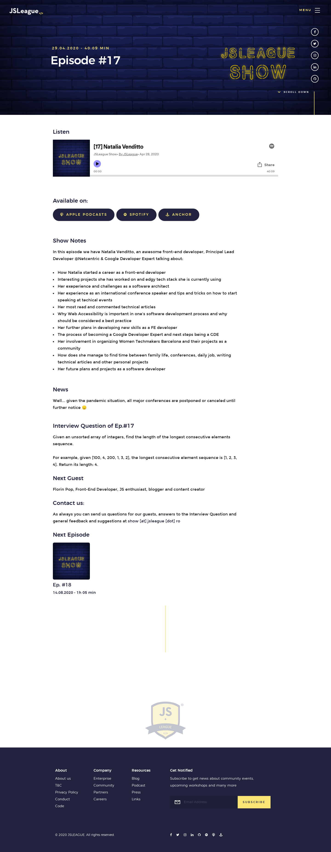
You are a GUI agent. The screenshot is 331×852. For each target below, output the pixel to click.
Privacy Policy (66, 792)
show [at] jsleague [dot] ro (154, 521)
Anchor (179, 214)
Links (136, 799)
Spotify (136, 214)
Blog (136, 778)
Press (136, 792)
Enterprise (102, 778)
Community (104, 785)
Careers (100, 799)
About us (63, 778)
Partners (101, 792)
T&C (58, 785)
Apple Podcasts (83, 214)
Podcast (138, 785)
